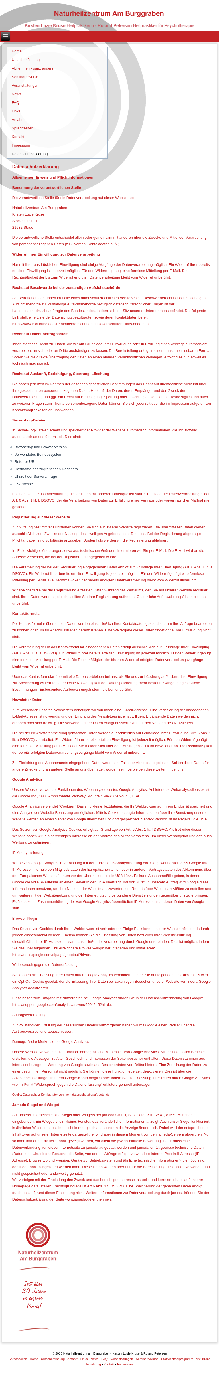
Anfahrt (18, 119)
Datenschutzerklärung (30, 154)
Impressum (21, 145)
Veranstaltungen (25, 85)
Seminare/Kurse (25, 77)
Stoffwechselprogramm (177, 1359)
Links (16, 111)
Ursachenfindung (26, 60)
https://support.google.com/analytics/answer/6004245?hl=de (61, 1004)
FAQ (15, 102)
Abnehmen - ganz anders (32, 68)
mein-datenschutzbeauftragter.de (87, 1094)
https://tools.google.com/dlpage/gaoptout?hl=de (51, 955)
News (16, 94)
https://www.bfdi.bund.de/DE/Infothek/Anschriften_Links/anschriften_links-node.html (80, 324)
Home (17, 51)
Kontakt (18, 137)
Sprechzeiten (22, 128)
